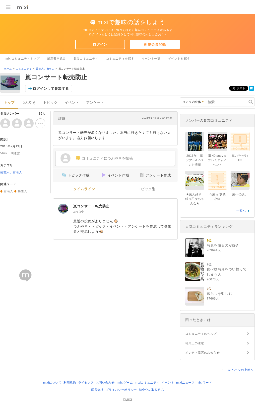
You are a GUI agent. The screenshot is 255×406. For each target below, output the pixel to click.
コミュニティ (24, 68)
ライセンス (86, 382)
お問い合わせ (105, 382)
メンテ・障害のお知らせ (202, 352)
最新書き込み (56, 58)
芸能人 (22, 191)
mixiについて (52, 382)
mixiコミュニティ (147, 382)
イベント (72, 102)
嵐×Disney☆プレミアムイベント (217, 160)
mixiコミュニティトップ (22, 58)
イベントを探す (179, 58)
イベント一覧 (151, 58)
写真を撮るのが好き (223, 245)
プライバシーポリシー (121, 390)
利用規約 (70, 382)
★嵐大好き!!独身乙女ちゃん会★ (194, 199)
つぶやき (29, 102)
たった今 (78, 211)
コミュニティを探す (120, 58)
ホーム (8, 68)
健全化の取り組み (151, 390)
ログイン (100, 44)
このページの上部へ (239, 370)
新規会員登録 (155, 44)
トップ (9, 102)
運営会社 (97, 390)
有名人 (8, 191)
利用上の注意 (194, 343)
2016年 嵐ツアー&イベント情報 (195, 160)
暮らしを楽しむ (219, 294)
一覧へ (241, 211)
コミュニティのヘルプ (201, 333)
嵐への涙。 (240, 194)
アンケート (95, 102)
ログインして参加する (51, 88)
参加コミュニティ (86, 58)
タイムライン (84, 189)
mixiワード (204, 382)
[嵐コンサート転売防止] (63, 209)
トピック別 (146, 189)
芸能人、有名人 (45, 68)
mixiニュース (185, 382)
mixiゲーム (125, 382)
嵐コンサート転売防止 (91, 206)
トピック (50, 102)
